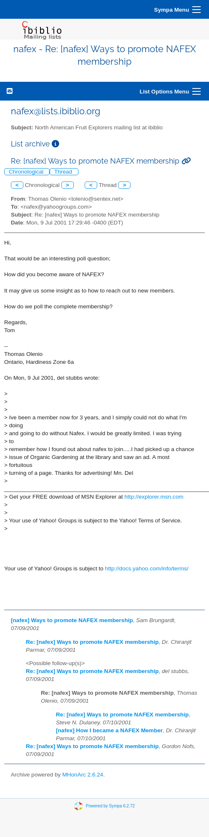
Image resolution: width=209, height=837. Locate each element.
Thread (64, 172)
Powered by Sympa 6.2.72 (110, 806)
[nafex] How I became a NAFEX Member (109, 730)
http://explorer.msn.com (153, 497)
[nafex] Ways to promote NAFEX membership (72, 620)
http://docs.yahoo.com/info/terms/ (147, 568)
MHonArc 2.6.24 (82, 774)
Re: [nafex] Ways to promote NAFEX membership (92, 642)
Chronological (27, 172)
